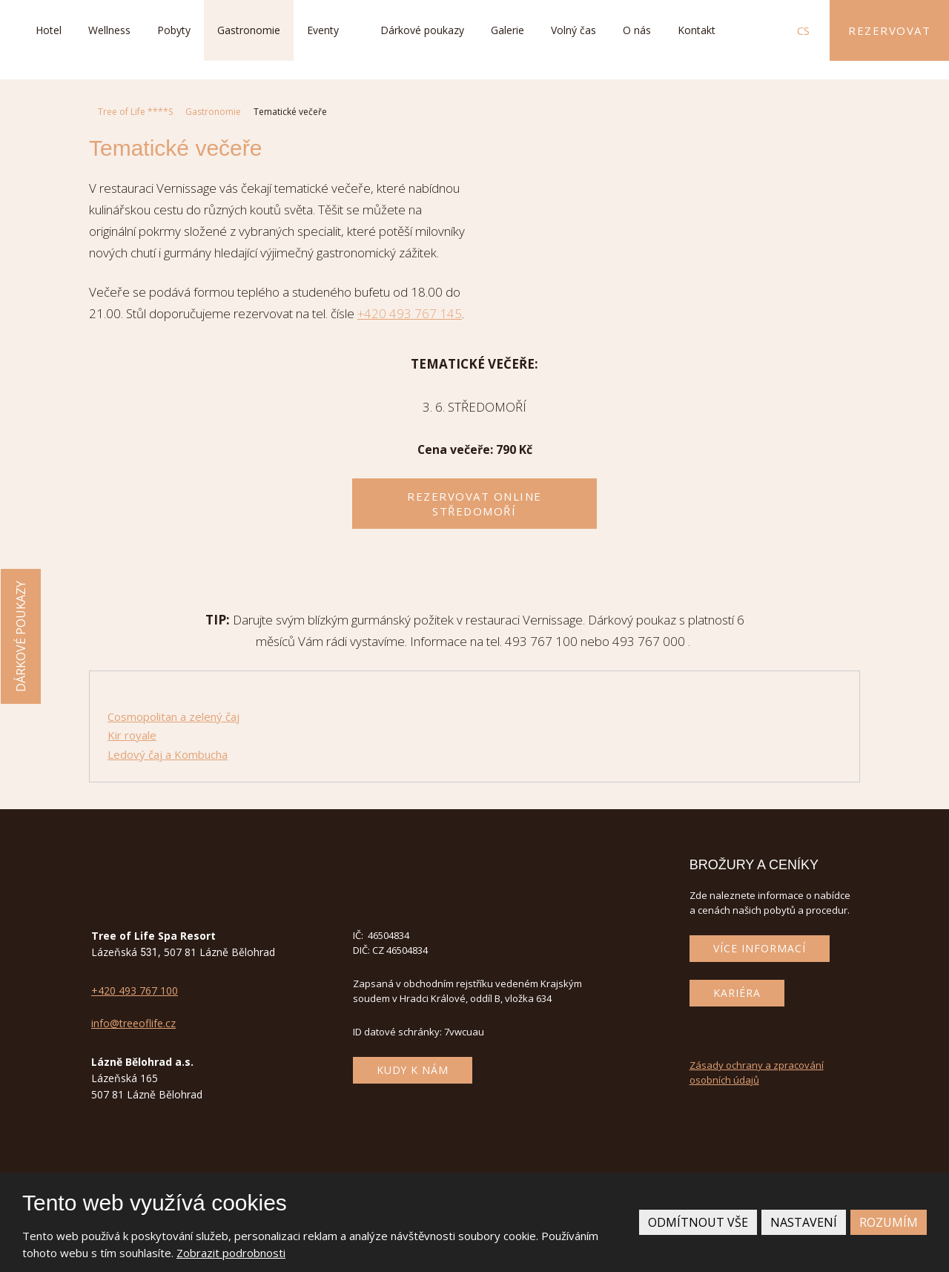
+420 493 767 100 (134, 990)
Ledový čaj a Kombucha (168, 754)
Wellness (109, 30)
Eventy (323, 30)
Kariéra (737, 993)
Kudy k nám (413, 1070)
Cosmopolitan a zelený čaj (173, 716)
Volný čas (573, 30)
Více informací (759, 948)
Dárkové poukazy (422, 30)
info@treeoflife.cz (133, 1023)
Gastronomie (248, 30)
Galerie (507, 30)
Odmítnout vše (698, 1222)
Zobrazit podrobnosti (230, 1252)
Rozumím (888, 1222)
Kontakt (696, 30)
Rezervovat (889, 30)
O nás (637, 30)
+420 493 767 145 (409, 313)
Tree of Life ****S (135, 111)
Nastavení (803, 1222)
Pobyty (174, 30)
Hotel (49, 30)
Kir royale (132, 735)
